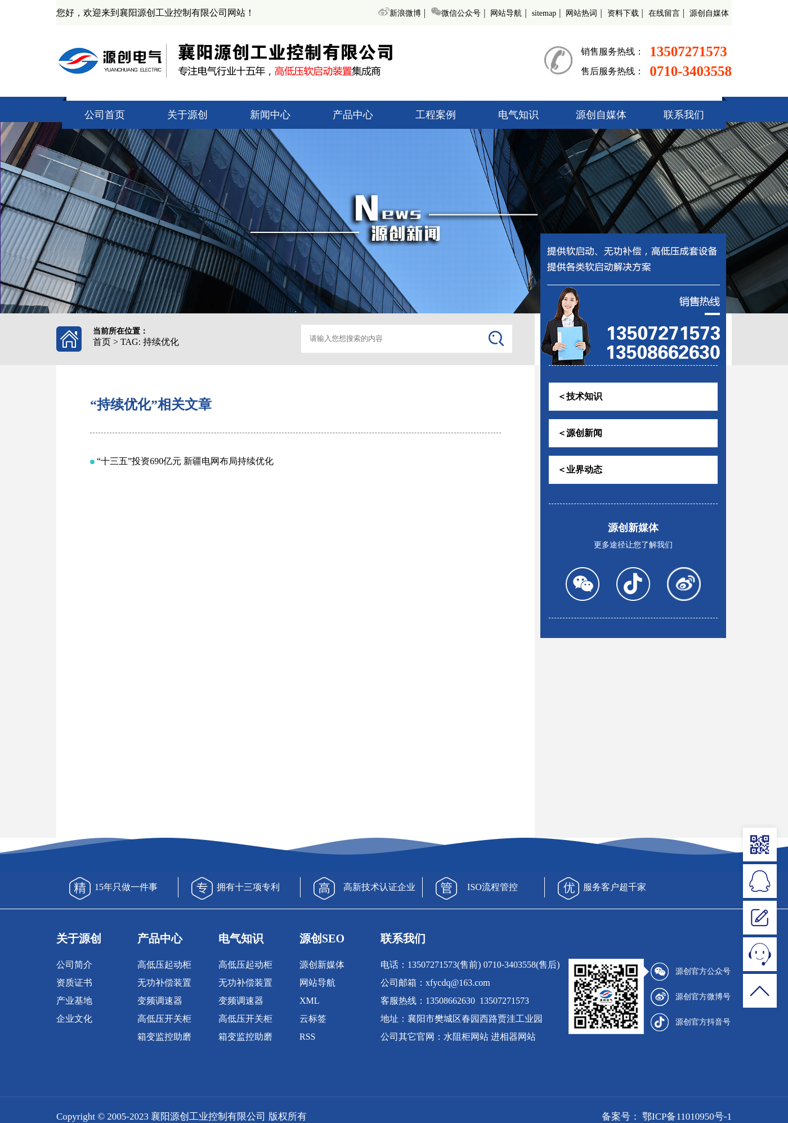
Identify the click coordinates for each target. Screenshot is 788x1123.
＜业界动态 (579, 469)
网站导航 (506, 13)
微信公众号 (456, 13)
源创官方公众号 (691, 972)
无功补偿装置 (164, 982)
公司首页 (104, 114)
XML (309, 1000)
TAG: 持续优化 (149, 342)
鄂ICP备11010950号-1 (686, 1116)
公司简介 (74, 964)
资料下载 (623, 13)
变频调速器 (159, 1000)
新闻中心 (270, 114)
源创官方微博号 (691, 997)
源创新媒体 (321, 964)
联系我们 (684, 114)
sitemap (544, 13)
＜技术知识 (579, 396)
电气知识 (518, 114)
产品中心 (353, 114)
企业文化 (74, 1018)
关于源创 (187, 114)
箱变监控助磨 (164, 1036)
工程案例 (435, 114)
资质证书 (74, 982)
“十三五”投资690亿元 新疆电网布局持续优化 (185, 461)
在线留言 (664, 13)
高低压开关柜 (164, 1018)
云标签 (312, 1018)
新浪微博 (399, 13)
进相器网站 (513, 1036)
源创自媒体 (709, 13)
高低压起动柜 (164, 964)
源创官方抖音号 (691, 1022)
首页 (102, 342)
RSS (307, 1036)
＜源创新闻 (579, 433)
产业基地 (74, 1000)
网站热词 (581, 13)
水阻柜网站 (466, 1036)
